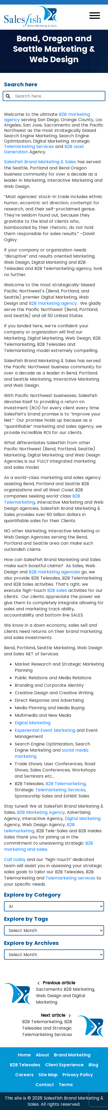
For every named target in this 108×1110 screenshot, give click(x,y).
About (42, 1055)
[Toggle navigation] (94, 16)
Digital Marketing (32, 723)
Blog (93, 1065)
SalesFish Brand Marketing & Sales (40, 162)
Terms (66, 1085)
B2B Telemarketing (66, 784)
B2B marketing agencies (54, 572)
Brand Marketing (72, 1055)
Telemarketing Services (29, 146)
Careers (24, 1075)
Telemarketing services (70, 878)
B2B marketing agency (53, 303)
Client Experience (64, 1065)
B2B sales (57, 590)
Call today (15, 859)
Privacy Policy (77, 1075)
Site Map (48, 1075)
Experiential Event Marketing (45, 730)
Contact (44, 1085)
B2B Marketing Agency (41, 812)
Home (24, 1055)
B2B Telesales (25, 1065)
